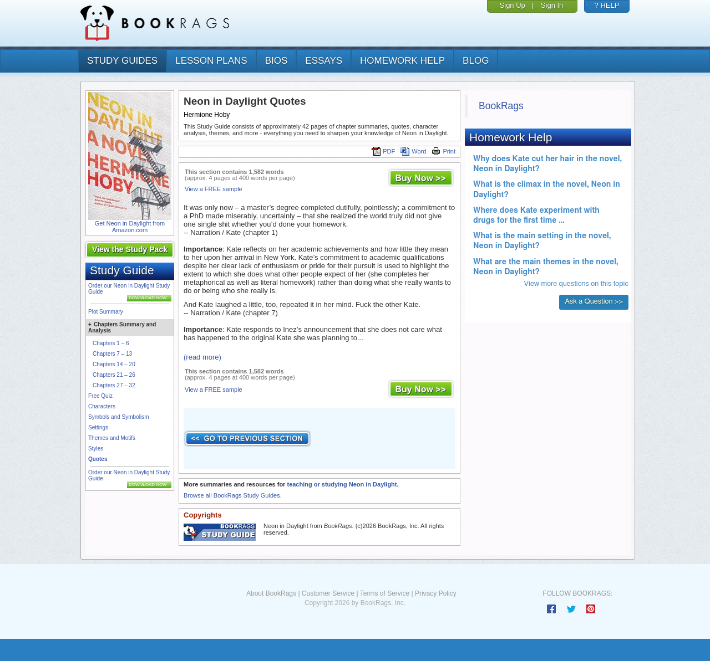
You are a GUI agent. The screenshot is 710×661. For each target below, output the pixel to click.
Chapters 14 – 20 (114, 364)
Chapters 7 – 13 (112, 354)
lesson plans (211, 60)
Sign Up (512, 5)
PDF (383, 151)
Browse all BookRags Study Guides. (233, 495)
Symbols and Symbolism (118, 417)
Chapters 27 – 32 (114, 385)
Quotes (97, 459)
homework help (402, 60)
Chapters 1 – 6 (111, 343)
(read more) (202, 357)
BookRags (501, 105)
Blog (476, 60)
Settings (98, 427)
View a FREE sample (213, 189)
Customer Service (328, 593)
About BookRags (271, 593)
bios (276, 60)
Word (413, 151)
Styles (95, 448)
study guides (122, 60)
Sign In (552, 5)
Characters (101, 406)
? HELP (607, 5)
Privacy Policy (436, 593)
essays (323, 60)
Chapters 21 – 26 (114, 375)
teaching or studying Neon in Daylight (342, 484)
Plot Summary (105, 312)
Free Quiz (100, 396)
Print (443, 151)
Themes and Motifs (111, 438)
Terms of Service (384, 593)
